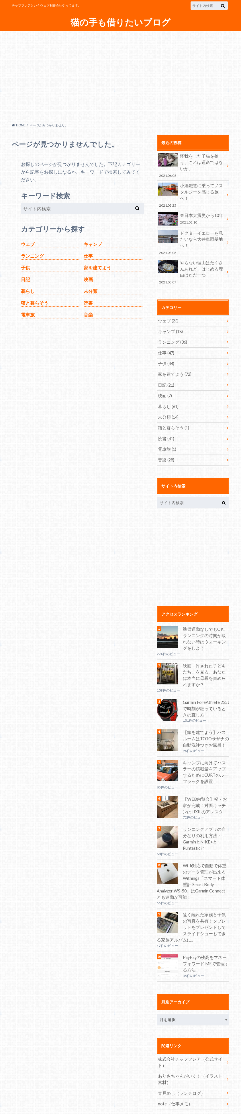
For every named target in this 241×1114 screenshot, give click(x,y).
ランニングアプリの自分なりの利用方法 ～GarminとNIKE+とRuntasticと (206, 812)
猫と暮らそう (34, 303)
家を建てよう (97, 267)
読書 (88, 303)
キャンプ (93, 244)
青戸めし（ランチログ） (180, 1062)
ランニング (32, 256)
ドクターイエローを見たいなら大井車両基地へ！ (191, 226)
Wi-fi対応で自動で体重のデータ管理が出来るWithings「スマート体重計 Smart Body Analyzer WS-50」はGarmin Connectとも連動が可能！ (192, 852)
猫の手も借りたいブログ (120, 22)
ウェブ (28, 244)
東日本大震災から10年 (191, 205)
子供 (25, 267)
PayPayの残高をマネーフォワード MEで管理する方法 (206, 933)
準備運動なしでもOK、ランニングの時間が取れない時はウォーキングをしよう (206, 617)
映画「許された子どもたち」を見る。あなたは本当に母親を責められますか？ (205, 653)
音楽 (88, 314)
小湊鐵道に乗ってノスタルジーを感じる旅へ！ (191, 185)
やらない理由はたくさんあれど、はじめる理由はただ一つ (191, 252)
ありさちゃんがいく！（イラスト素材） (190, 1048)
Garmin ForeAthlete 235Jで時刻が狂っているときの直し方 (206, 686)
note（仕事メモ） (174, 1073)
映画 (88, 279)
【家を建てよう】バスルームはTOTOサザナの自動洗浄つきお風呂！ (205, 716)
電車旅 (28, 314)
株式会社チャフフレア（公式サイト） (188, 1031)
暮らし (28, 291)
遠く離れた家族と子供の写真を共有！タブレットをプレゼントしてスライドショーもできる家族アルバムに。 (192, 897)
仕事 (88, 256)
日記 (25, 279)
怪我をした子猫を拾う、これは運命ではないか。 (191, 162)
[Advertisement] (120, 75)
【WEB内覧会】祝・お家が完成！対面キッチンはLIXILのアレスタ (205, 782)
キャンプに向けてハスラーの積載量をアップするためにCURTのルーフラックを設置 (205, 749)
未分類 (90, 291)
